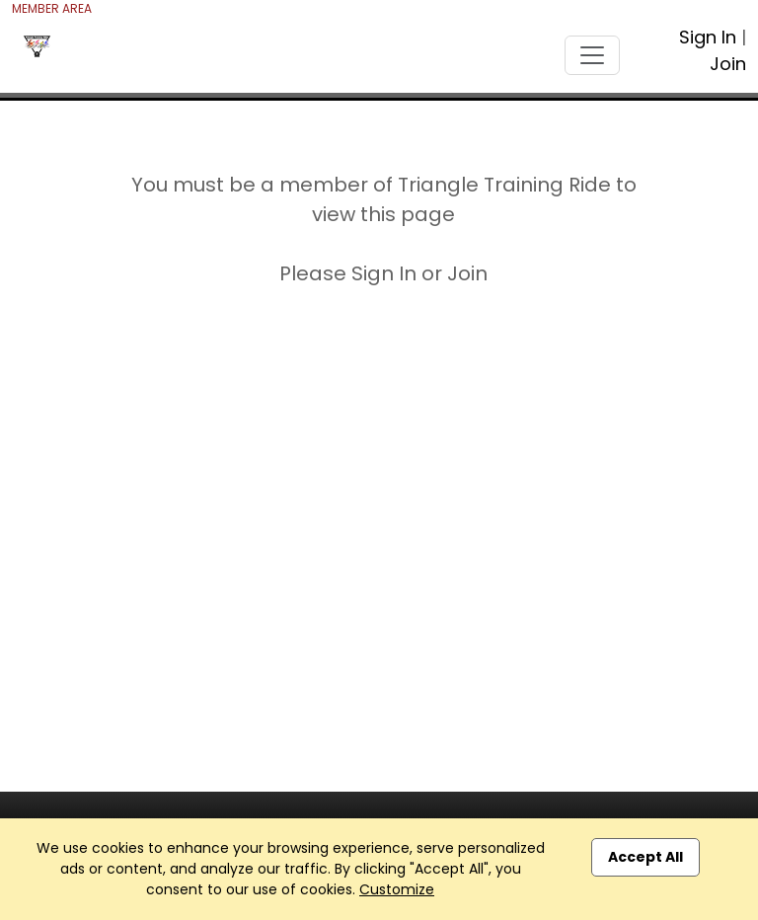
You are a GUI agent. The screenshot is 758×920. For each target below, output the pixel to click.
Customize (396, 889)
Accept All (645, 857)
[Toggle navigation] (592, 55)
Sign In (707, 37)
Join (728, 63)
